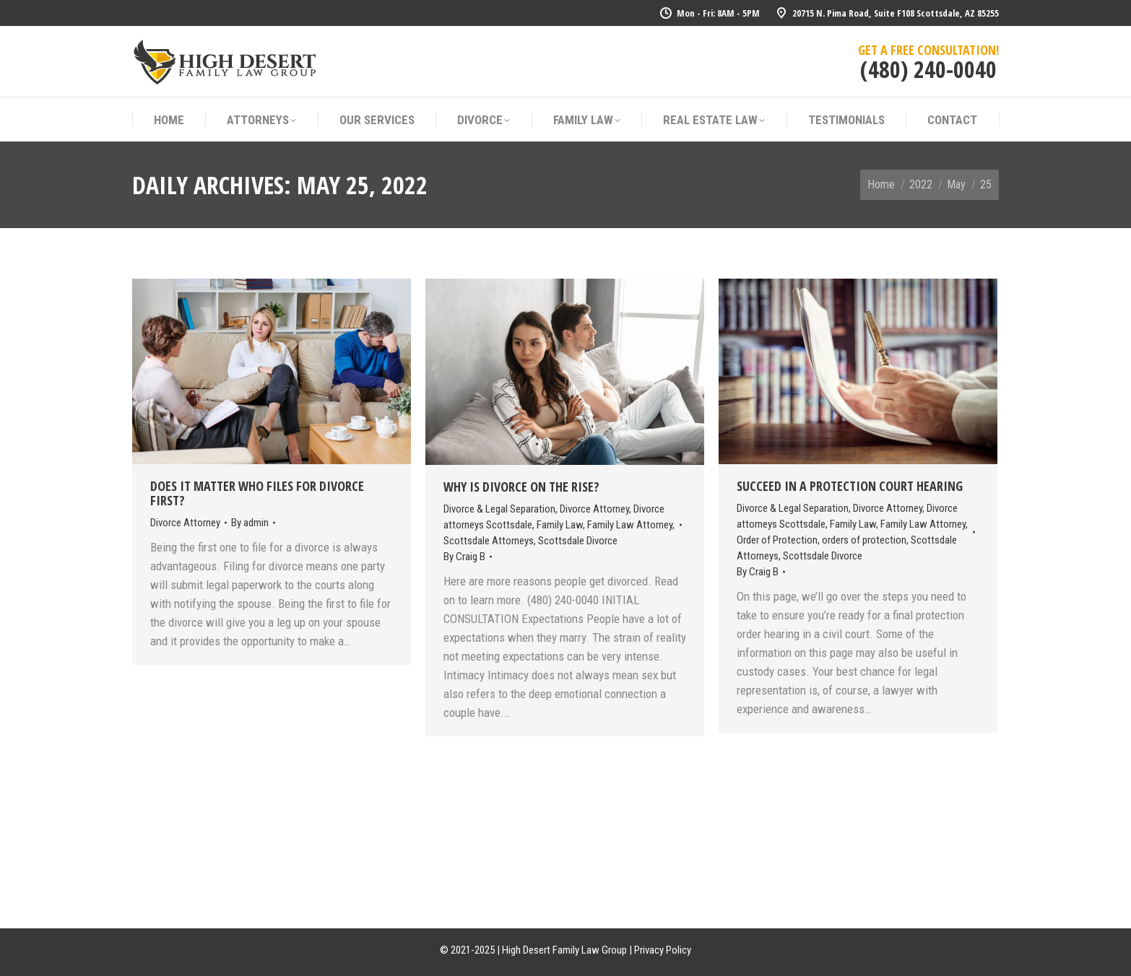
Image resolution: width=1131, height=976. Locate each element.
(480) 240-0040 (928, 68)
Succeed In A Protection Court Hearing (850, 485)
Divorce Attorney (185, 522)
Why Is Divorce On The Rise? (521, 486)
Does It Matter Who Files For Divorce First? (257, 493)
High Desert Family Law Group (564, 950)
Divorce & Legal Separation (499, 508)
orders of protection (864, 539)
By (250, 522)
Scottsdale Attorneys (488, 540)
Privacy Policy (662, 950)
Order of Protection (777, 539)
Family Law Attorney (629, 524)
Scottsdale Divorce (578, 540)
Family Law (560, 524)
